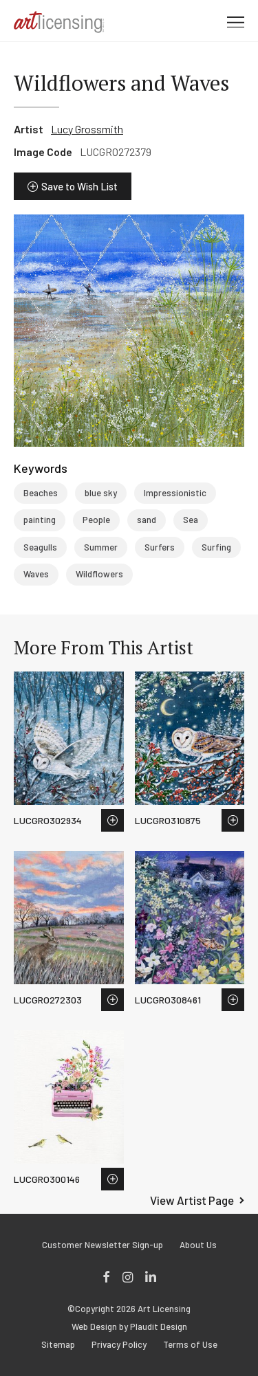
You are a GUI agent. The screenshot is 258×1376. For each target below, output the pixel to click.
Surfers (159, 547)
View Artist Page (192, 1200)
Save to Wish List (79, 186)
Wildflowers (99, 573)
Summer (101, 547)
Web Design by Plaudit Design (129, 1327)
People (96, 519)
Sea (190, 519)
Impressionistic (175, 492)
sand (146, 519)
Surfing (216, 547)
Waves (36, 573)
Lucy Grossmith (87, 128)
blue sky (101, 492)
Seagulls (40, 547)
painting (39, 519)
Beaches (40, 492)
